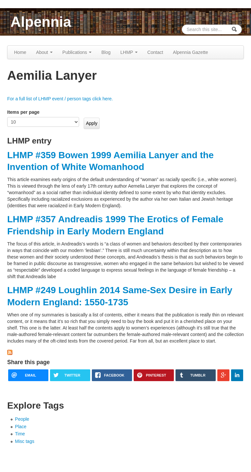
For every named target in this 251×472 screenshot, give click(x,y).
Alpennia (40, 22)
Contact (155, 52)
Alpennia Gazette (190, 52)
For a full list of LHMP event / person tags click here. (60, 98)
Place (20, 426)
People (22, 419)
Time (20, 433)
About (44, 52)
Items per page (23, 112)
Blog (105, 52)
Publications (77, 52)
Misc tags (24, 441)
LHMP (129, 52)
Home (20, 52)
